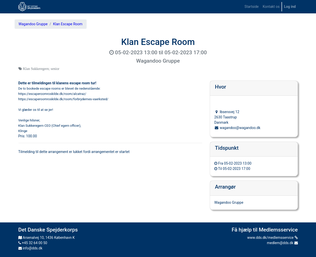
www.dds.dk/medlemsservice (272, 238)
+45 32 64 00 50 (32, 243)
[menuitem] (251, 6)
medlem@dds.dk (282, 243)
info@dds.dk (30, 248)
